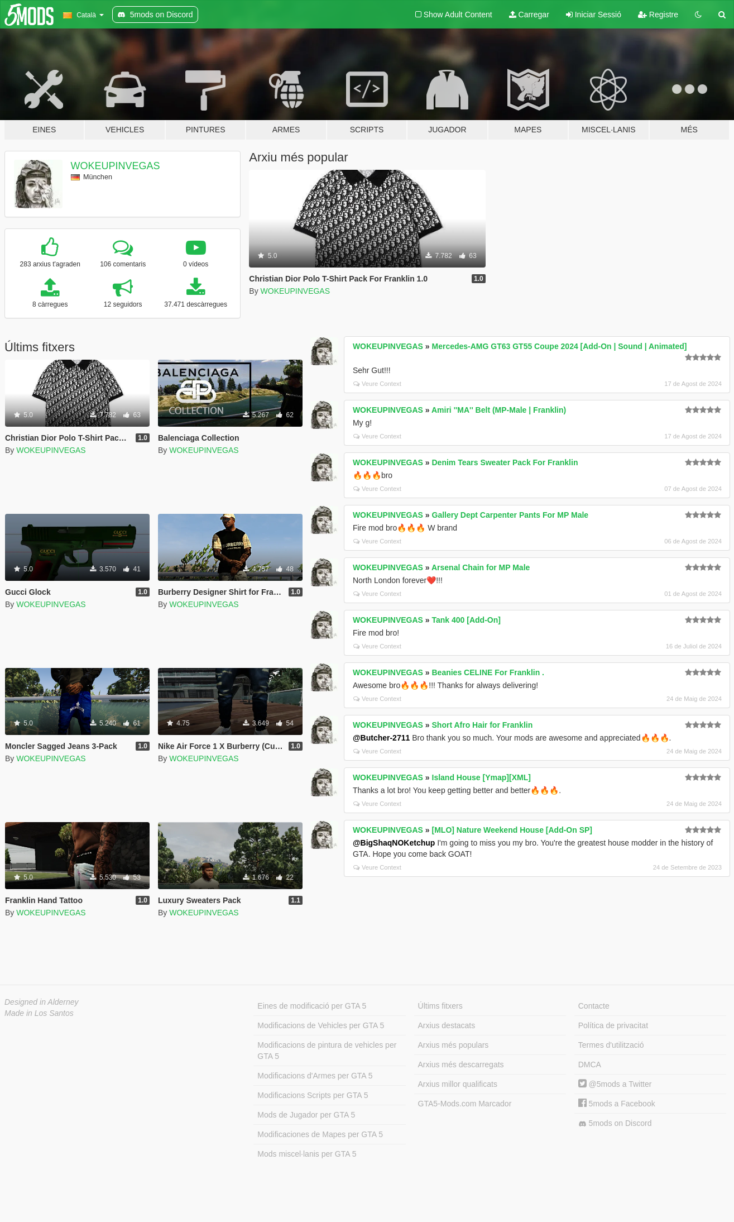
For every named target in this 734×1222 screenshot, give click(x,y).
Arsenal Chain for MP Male (480, 567)
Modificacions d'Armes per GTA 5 (314, 1075)
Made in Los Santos (39, 1013)
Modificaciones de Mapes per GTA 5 (320, 1134)
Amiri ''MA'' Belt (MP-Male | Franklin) (498, 409)
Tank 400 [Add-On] (466, 619)
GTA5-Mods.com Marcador (465, 1103)
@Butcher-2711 (381, 737)
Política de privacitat (613, 1025)
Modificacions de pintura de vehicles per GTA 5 (326, 1050)
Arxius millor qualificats (457, 1084)
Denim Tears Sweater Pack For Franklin (505, 462)
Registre (658, 14)
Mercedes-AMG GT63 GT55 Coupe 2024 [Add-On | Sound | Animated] (559, 346)
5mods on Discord (615, 1123)
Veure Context (377, 383)
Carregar (529, 14)
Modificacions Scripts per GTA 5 (312, 1095)
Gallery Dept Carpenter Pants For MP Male (510, 514)
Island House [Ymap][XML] (481, 777)
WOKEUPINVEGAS (115, 165)
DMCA (589, 1064)
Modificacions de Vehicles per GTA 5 (320, 1025)
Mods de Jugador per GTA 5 (306, 1114)
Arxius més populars (453, 1044)
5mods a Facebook (616, 1104)
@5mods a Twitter (615, 1084)
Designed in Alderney (41, 1001)
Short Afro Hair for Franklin (482, 724)
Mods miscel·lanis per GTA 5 (306, 1153)
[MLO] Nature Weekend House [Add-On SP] (512, 829)
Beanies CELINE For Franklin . (488, 672)
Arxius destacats (447, 1025)
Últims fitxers (440, 1005)
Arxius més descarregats (461, 1064)
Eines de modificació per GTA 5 (311, 1005)
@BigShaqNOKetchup (394, 842)
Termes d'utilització (611, 1044)
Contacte (594, 1005)
